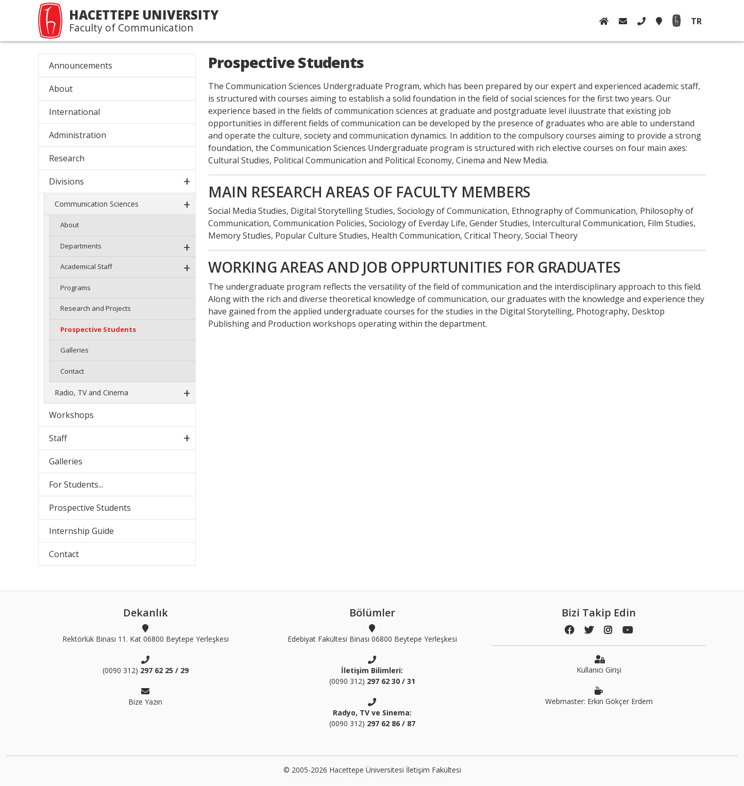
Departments (81, 245)
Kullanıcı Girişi (599, 664)
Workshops (71, 415)
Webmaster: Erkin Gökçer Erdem (599, 695)
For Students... (76, 484)
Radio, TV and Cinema (91, 392)
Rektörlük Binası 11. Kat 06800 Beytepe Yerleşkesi (145, 633)
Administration (77, 135)
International (74, 112)
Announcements (80, 65)
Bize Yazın (145, 696)
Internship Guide (81, 531)
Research (66, 158)
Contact (72, 371)
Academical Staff (86, 266)
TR (696, 21)
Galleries (74, 350)
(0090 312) (146, 665)
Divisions (66, 181)
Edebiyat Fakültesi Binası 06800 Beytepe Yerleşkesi (372, 633)
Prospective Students (98, 329)
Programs (75, 287)
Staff (58, 438)
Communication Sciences (97, 204)
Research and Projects (95, 308)
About (61, 88)
